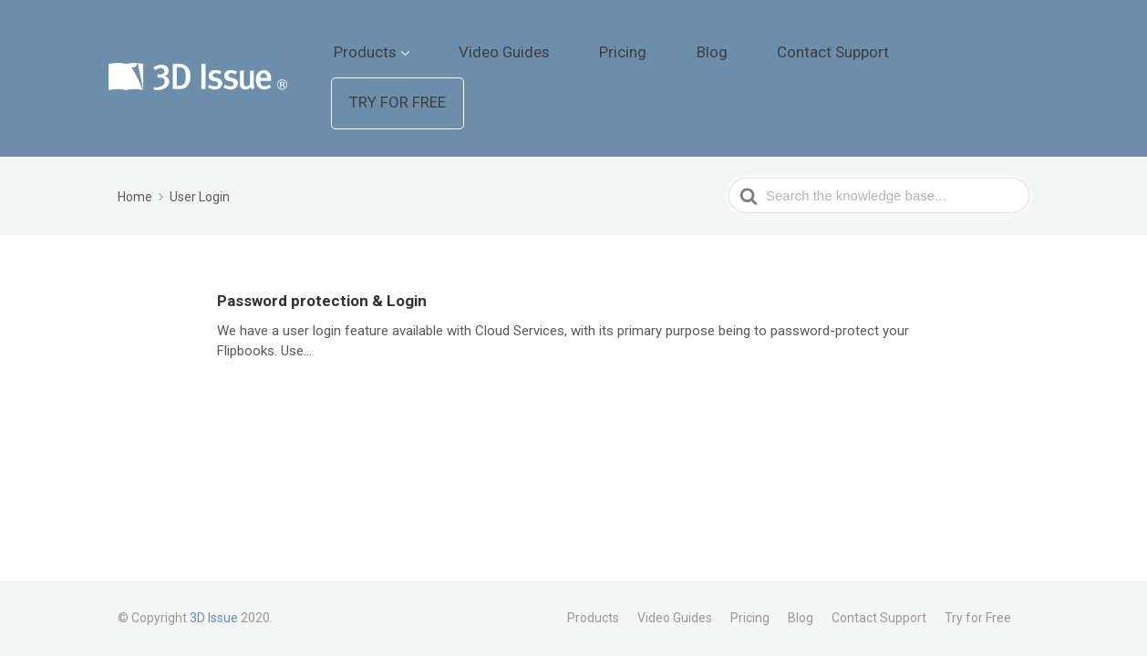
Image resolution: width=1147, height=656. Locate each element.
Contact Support (864, 41)
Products (510, 41)
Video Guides (620, 41)
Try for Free (987, 42)
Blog (772, 41)
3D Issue (214, 617)
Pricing (709, 41)
